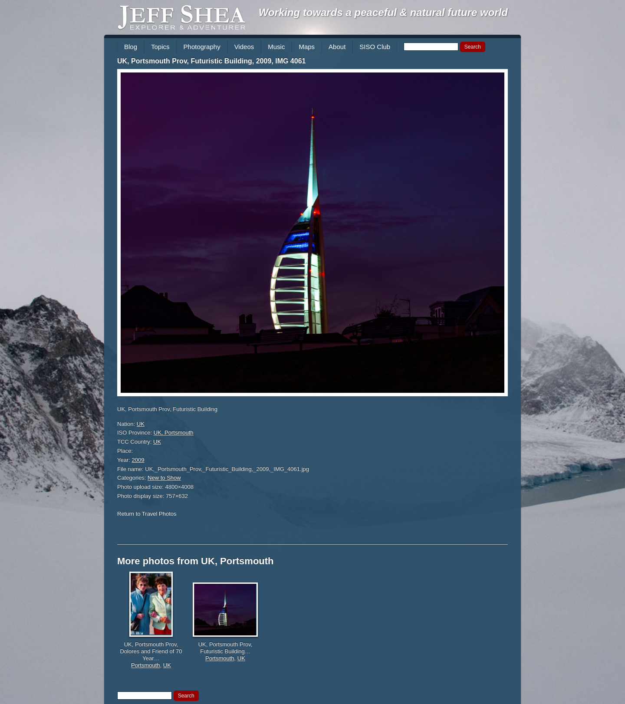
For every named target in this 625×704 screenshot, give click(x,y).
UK (141, 424)
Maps (307, 46)
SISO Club (374, 46)
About (337, 46)
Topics (160, 46)
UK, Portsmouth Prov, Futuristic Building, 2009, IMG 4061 (211, 61)
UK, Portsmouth (174, 432)
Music (276, 46)
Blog (130, 46)
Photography (202, 46)
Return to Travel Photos (147, 513)
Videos (244, 46)
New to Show (164, 477)
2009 (138, 460)
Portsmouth (145, 665)
